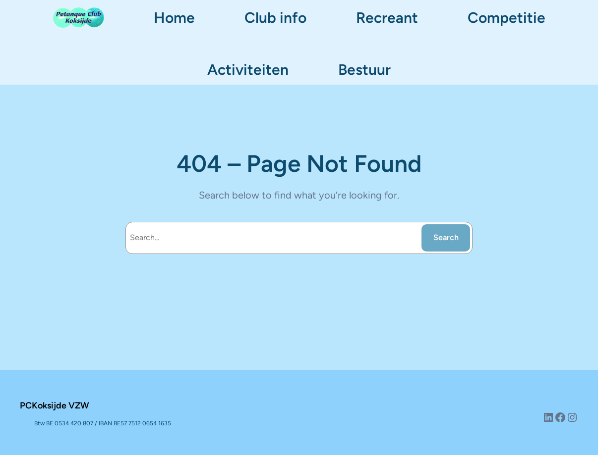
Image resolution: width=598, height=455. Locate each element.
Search (446, 237)
